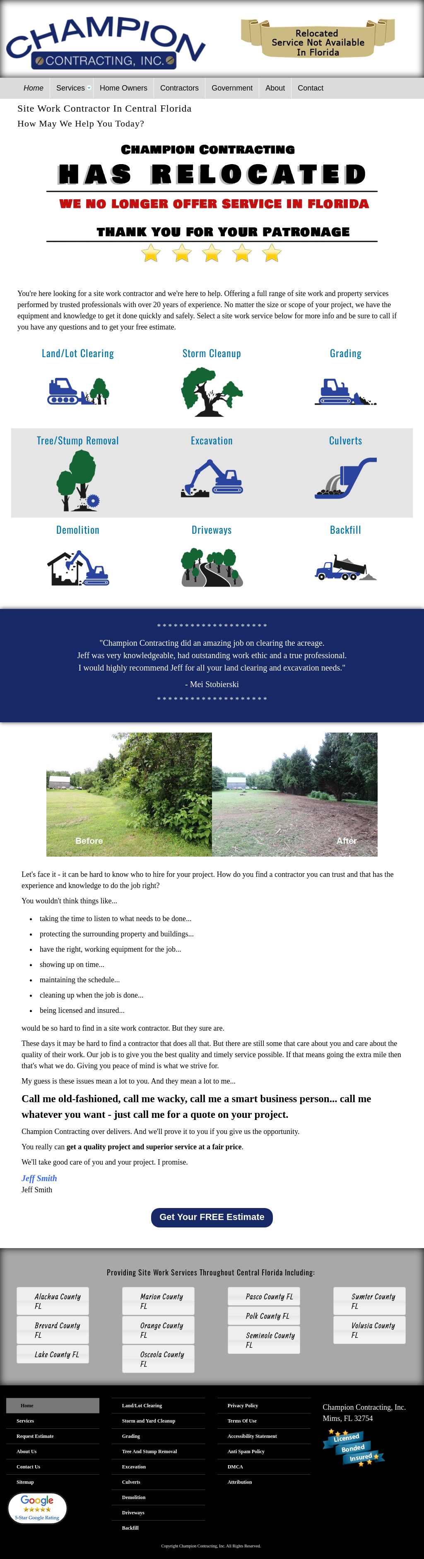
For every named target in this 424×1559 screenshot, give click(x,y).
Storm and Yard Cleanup (149, 1421)
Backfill (345, 529)
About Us (26, 1451)
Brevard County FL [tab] (50, 1329)
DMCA (235, 1467)
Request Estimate (35, 1436)
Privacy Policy (243, 1406)
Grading (346, 352)
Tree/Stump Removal (78, 439)
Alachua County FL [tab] (51, 1301)
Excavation (212, 439)
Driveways (212, 529)
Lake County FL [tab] (50, 1354)
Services (25, 1421)
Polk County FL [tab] (261, 1315)
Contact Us (28, 1467)
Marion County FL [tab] (155, 1301)
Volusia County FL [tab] (366, 1329)
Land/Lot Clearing (78, 352)
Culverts (345, 439)
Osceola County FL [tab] (156, 1358)
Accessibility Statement (252, 1436)
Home (27, 1406)
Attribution (240, 1482)
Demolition (78, 529)
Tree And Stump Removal (149, 1451)
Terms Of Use (242, 1421)
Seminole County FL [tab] (263, 1339)
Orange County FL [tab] (155, 1329)
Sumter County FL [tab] (367, 1301)
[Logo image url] (106, 42)
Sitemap (25, 1482)
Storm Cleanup (212, 352)
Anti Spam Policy (246, 1451)
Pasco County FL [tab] (263, 1296)
